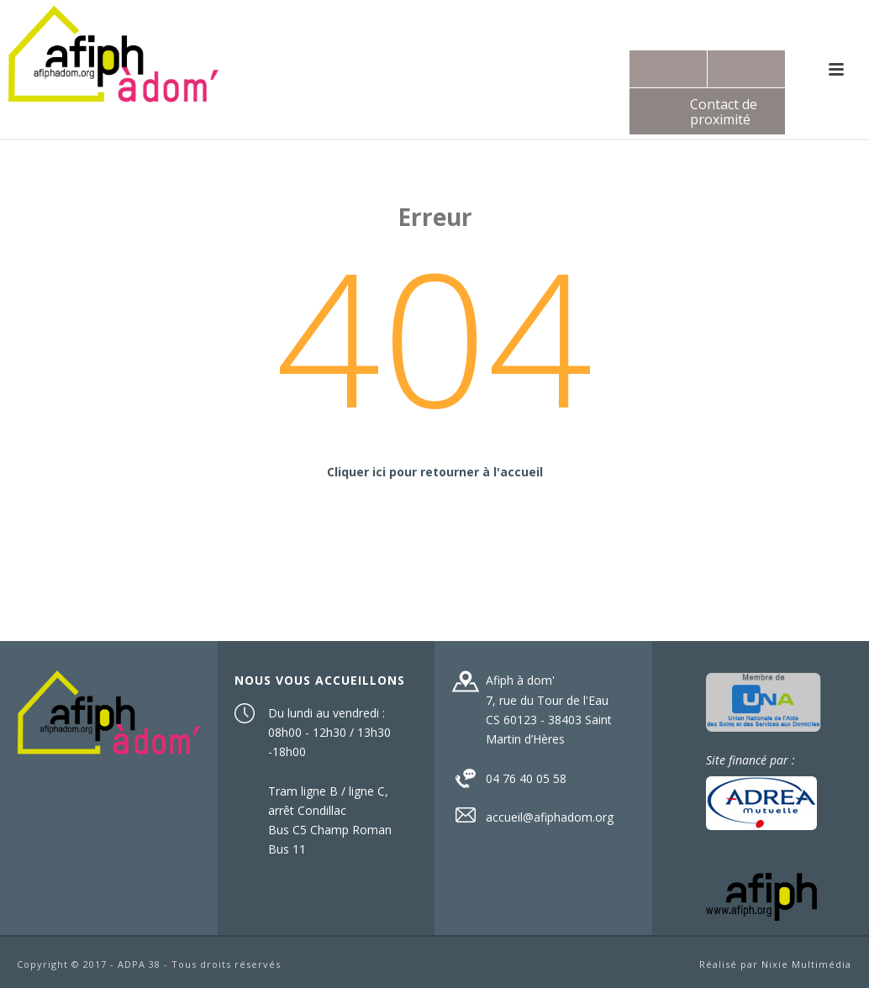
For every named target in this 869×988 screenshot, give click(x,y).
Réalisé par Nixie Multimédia (775, 964)
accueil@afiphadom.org (550, 817)
